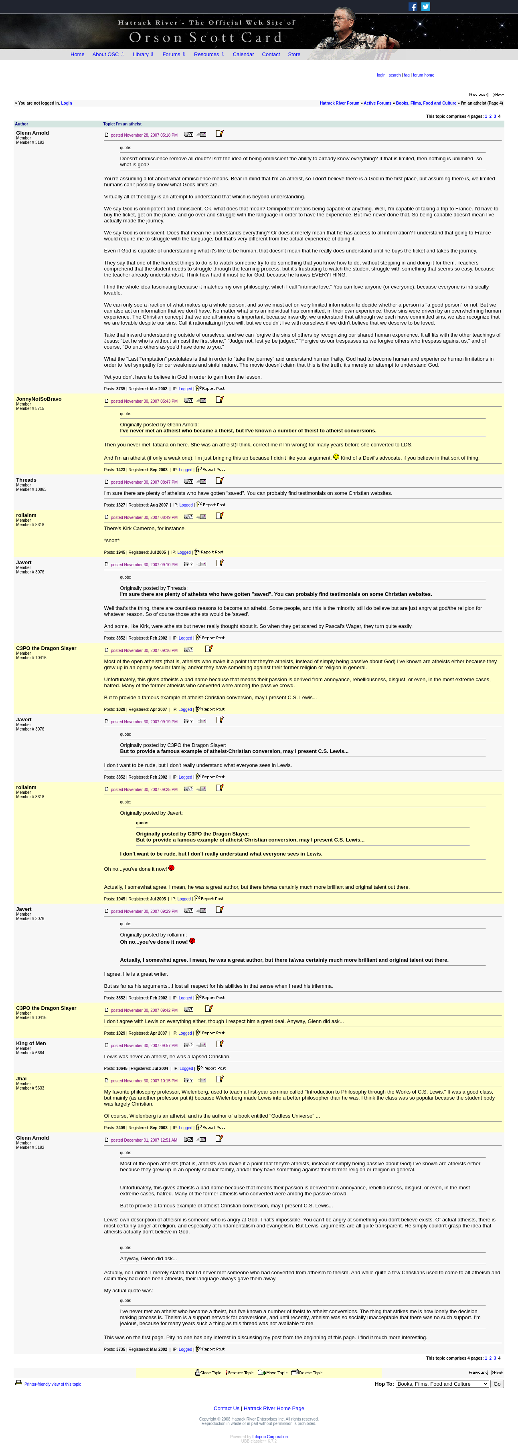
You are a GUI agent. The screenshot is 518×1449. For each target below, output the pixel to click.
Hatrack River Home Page (274, 1408)
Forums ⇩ (174, 54)
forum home (423, 75)
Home (78, 54)
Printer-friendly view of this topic (47, 1384)
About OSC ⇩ (109, 54)
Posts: (114, 389)
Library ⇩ (143, 54)
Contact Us (226, 1408)
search (395, 75)
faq (407, 75)
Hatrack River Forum (339, 103)
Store (294, 54)
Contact (271, 54)
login (381, 75)
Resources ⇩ (209, 54)
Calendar (243, 54)
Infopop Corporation (270, 1437)
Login (66, 103)
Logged (185, 389)
